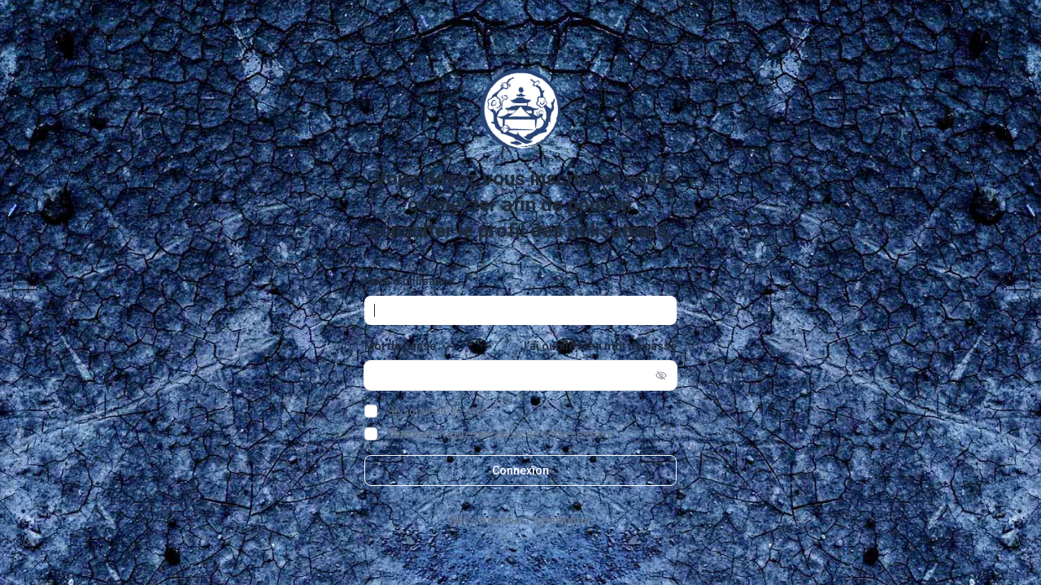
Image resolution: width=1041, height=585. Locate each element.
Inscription (561, 520)
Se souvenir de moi (436, 411)
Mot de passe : (403, 346)
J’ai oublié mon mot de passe (598, 346)
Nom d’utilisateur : (413, 281)
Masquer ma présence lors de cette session (498, 433)
